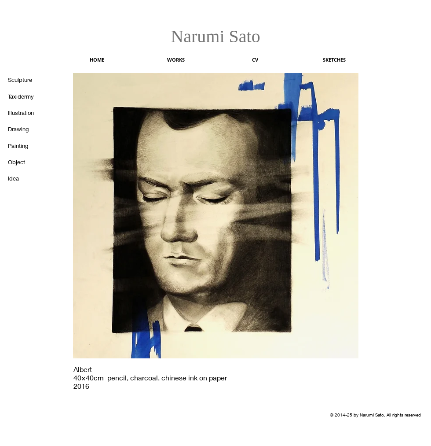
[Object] (25, 162)
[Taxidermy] (25, 96)
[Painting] (25, 145)
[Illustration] (25, 112)
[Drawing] (25, 129)
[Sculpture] (25, 79)
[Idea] (25, 178)
